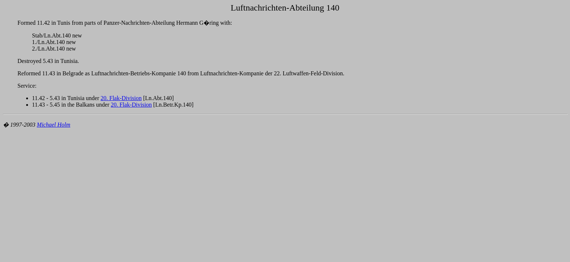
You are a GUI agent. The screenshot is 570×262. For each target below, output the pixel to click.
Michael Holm (53, 125)
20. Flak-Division (121, 98)
